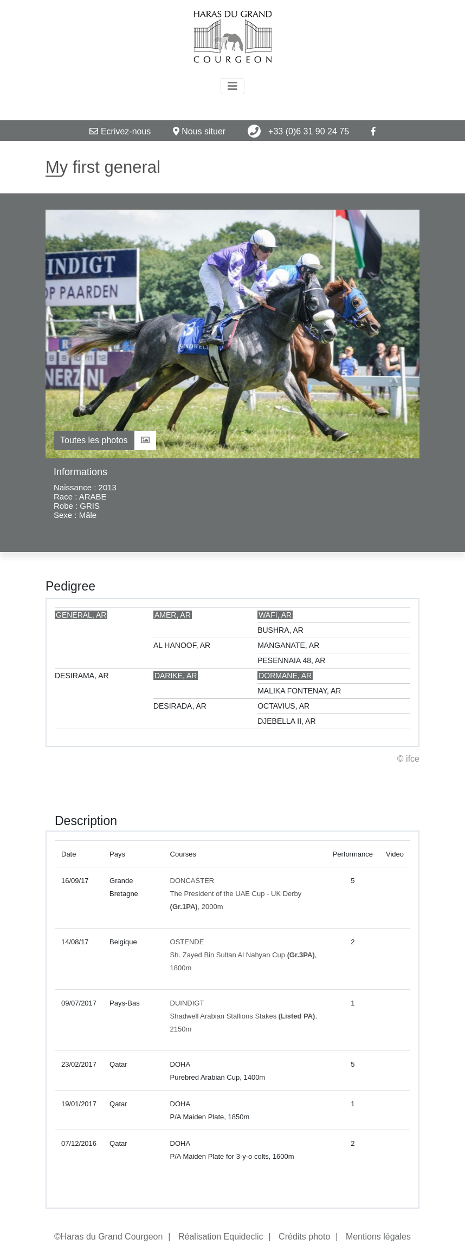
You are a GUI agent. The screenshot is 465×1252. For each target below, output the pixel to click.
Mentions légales (378, 1236)
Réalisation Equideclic (220, 1236)
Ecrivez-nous (120, 131)
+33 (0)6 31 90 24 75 (298, 131)
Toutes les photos (105, 440)
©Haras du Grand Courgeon (108, 1236)
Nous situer (199, 131)
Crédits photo (304, 1236)
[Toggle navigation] (232, 86)
